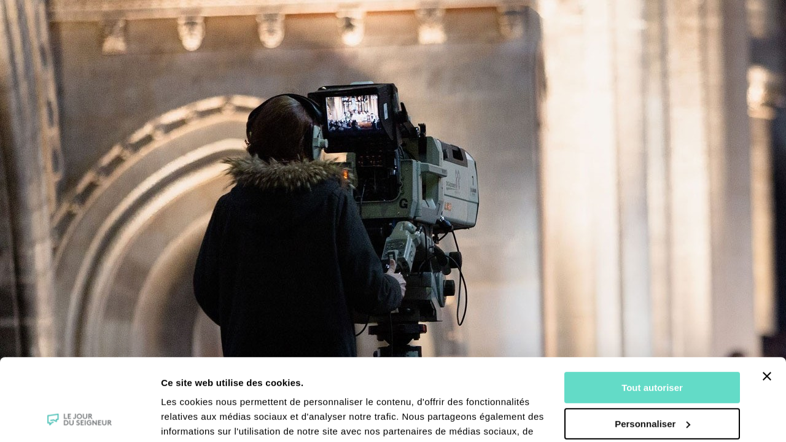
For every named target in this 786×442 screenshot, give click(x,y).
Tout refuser (652, 383)
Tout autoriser (652, 311)
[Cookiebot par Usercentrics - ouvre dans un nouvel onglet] (79, 418)
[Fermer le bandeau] (767, 299)
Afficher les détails (202, 418)
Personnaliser (652, 346)
